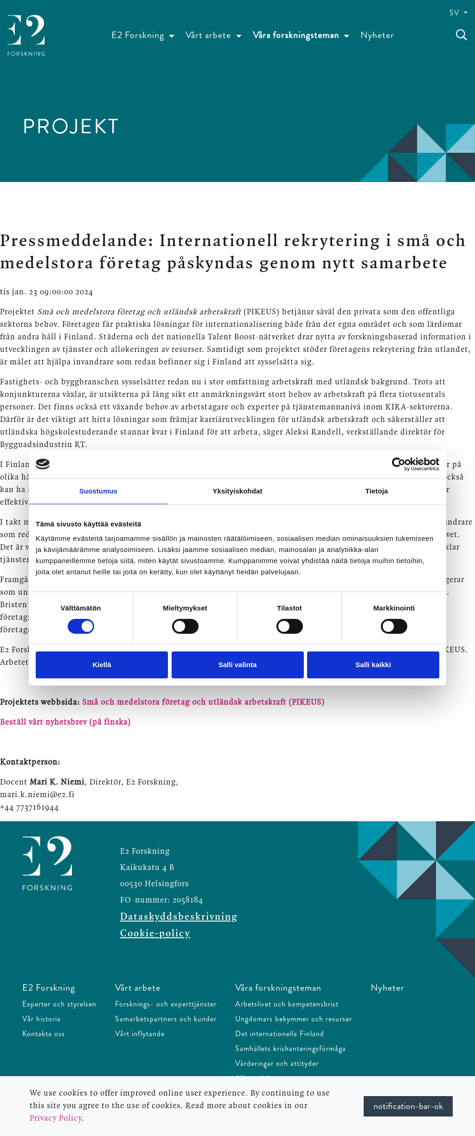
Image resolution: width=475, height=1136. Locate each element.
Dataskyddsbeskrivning (179, 917)
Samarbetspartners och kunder (166, 1018)
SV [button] (455, 12)
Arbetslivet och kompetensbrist (287, 1004)
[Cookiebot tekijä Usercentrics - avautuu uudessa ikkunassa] (398, 464)
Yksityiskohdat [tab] (237, 491)
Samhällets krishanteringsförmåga (290, 1048)
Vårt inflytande (140, 1033)
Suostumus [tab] (98, 491)
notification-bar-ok (408, 1106)
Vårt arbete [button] (209, 35)
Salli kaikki (373, 665)
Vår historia (41, 1018)
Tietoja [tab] (377, 491)
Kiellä (101, 665)
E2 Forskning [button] (139, 35)
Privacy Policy (56, 1118)
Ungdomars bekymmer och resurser (293, 1018)
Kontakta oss (43, 1033)
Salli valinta (237, 665)
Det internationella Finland (279, 1033)
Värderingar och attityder (277, 1063)
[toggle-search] (462, 35)
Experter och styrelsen (59, 1004)
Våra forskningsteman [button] (297, 35)
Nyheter (377, 35)
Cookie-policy (155, 933)
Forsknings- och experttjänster (166, 1004)
